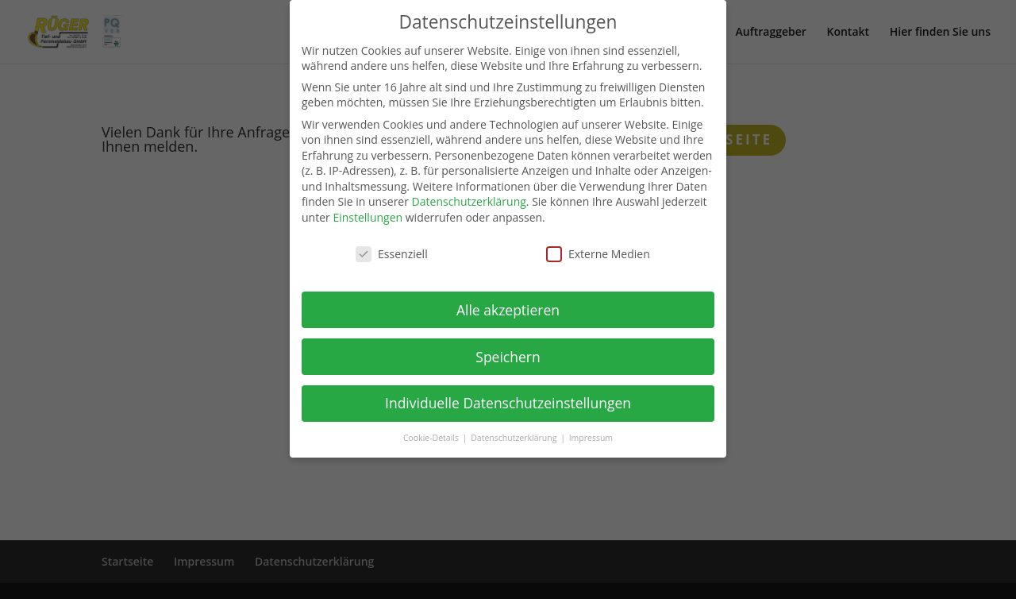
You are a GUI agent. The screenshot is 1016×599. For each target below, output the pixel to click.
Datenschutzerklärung (469, 201)
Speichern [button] (507, 356)
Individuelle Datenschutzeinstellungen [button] (508, 402)
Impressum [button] (591, 437)
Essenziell (392, 253)
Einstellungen (367, 217)
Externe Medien (598, 253)
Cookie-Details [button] (432, 437)
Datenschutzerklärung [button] (515, 437)
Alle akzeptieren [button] (508, 309)
